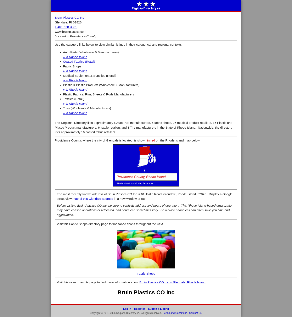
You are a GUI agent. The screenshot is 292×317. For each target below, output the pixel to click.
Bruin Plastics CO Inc (69, 17)
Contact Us (195, 313)
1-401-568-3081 (66, 27)
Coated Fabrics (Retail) (79, 61)
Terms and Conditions (175, 313)
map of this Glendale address (93, 198)
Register (139, 308)
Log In (127, 308)
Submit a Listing (158, 308)
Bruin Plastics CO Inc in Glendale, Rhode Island (172, 282)
